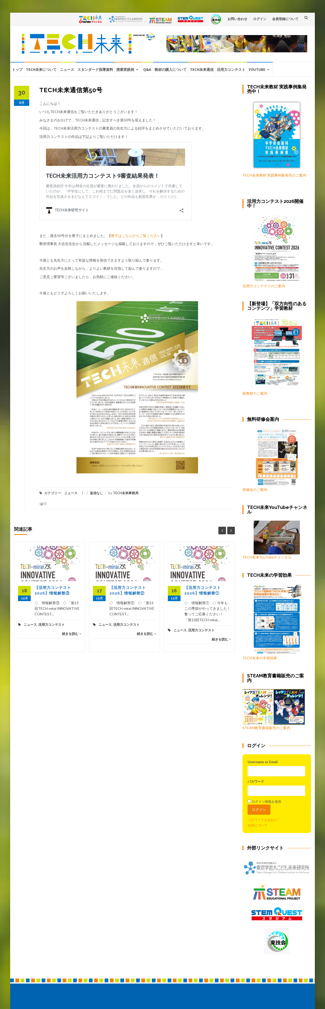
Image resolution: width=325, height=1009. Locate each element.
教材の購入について (171, 69)
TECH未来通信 (202, 69)
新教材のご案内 (254, 393)
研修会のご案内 (270, 460)
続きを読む (71, 634)
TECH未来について (41, 69)
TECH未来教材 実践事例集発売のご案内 (274, 175)
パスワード (256, 781)
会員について (257, 825)
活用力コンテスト (231, 69)
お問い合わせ (237, 19)
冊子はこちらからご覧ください (136, 235)
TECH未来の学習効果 (259, 658)
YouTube (257, 69)
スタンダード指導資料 (95, 69)
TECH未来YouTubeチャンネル (271, 540)
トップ (17, 69)
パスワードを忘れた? (263, 820)
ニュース (67, 69)
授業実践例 (125, 69)
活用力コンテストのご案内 (263, 286)
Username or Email (263, 762)
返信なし (96, 493)
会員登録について (285, 19)
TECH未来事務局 (125, 493)
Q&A (147, 69)
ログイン (259, 19)
